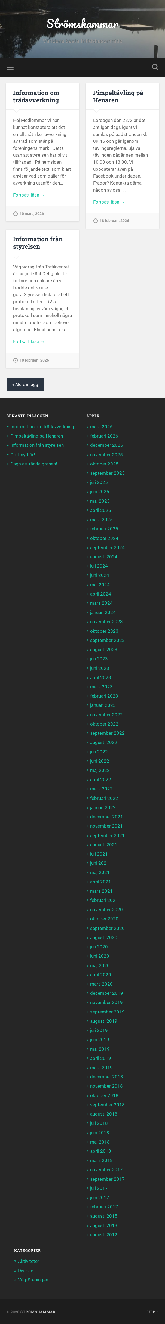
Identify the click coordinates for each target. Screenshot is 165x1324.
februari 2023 (104, 696)
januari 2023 (103, 705)
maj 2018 (100, 1142)
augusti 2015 (103, 1216)
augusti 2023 (103, 649)
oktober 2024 (104, 538)
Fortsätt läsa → (29, 195)
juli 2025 (99, 482)
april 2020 (100, 974)
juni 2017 (99, 1197)
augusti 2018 (103, 1114)
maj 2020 (100, 965)
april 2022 (100, 779)
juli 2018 (99, 1123)
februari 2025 (104, 528)
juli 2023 (99, 658)
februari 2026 (104, 436)
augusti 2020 (103, 937)
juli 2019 (99, 1030)
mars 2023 (101, 686)
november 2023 (106, 621)
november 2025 (106, 454)
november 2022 (106, 714)
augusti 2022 (103, 742)
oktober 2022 (104, 724)
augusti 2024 (103, 556)
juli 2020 (99, 946)
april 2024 (100, 594)
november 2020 (106, 909)
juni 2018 (99, 1132)
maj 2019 (100, 1049)
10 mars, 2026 (32, 213)
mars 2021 (101, 891)
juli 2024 (99, 566)
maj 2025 (100, 501)
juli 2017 (99, 1188)
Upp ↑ (152, 1312)
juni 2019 (99, 1039)
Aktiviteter (28, 1261)
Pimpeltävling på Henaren (118, 96)
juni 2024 (99, 575)
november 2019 (106, 1002)
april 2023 (100, 677)
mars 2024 (101, 603)
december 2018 (106, 1076)
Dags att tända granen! (33, 464)
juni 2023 (99, 668)
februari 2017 (104, 1206)
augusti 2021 (103, 844)
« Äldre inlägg (25, 384)
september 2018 (107, 1104)
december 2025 (106, 445)
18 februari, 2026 (114, 220)
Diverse (25, 1270)
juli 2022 (99, 752)
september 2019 (107, 1012)
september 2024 (107, 547)
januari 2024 (103, 612)
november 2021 (106, 826)
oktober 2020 (104, 918)
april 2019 (100, 1058)
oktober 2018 (104, 1095)
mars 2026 (101, 426)
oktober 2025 (104, 464)
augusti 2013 (103, 1225)
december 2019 (106, 993)
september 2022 (107, 733)
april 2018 (100, 1151)
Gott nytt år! (22, 454)
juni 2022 (99, 761)
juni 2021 (99, 863)
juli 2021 (99, 854)
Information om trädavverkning (36, 96)
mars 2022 (101, 788)
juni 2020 (99, 956)
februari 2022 (104, 798)
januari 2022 (103, 807)
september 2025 (107, 473)
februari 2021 (104, 900)
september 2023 (107, 640)
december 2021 (106, 816)
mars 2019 (101, 1067)
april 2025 (100, 510)
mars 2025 (101, 519)
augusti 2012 (103, 1234)
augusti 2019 (103, 1021)
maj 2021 (100, 872)
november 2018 (106, 1086)
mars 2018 (101, 1160)
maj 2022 (100, 770)
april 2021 (100, 882)
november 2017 (106, 1169)
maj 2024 (100, 584)
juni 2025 (99, 491)
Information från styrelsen (38, 242)
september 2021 (107, 835)
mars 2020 (101, 984)
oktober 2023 (104, 631)
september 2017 (107, 1179)
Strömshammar (82, 23)
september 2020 (107, 928)
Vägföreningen (33, 1279)
